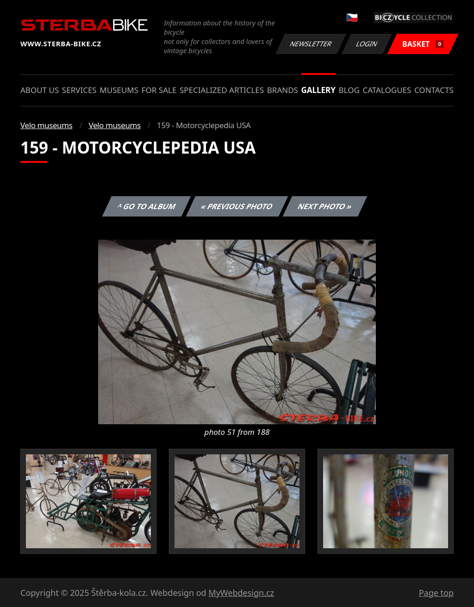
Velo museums (46, 125)
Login (367, 43)
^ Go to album (146, 206)
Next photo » (325, 206)
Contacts (434, 90)
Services (79, 90)
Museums (119, 90)
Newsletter (310, 43)
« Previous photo (237, 206)
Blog (349, 90)
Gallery (318, 90)
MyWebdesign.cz (241, 592)
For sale (159, 90)
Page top (436, 592)
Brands (282, 90)
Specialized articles (222, 90)
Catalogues (386, 90)
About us (39, 90)
